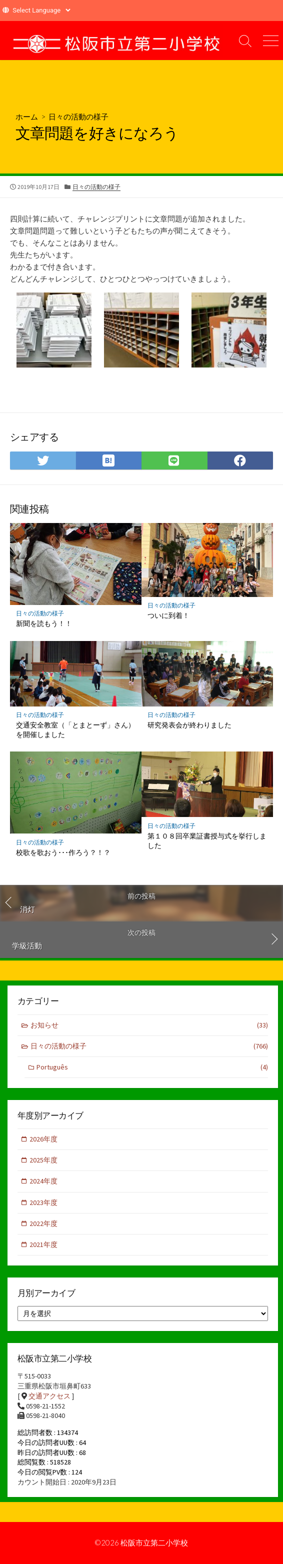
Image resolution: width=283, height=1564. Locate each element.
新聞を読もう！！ (44, 623)
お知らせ (149, 1025)
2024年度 (44, 1181)
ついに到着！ (169, 615)
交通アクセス (49, 1396)
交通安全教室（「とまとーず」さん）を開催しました (75, 729)
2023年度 (44, 1202)
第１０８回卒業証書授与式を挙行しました (207, 841)
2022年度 (44, 1223)
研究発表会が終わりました (190, 724)
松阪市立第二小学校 (154, 1542)
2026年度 (44, 1139)
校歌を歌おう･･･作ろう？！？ (63, 852)
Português (152, 1067)
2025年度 (44, 1160)
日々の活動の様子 (78, 116)
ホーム (27, 116)
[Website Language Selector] (41, 10)
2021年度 (44, 1244)
